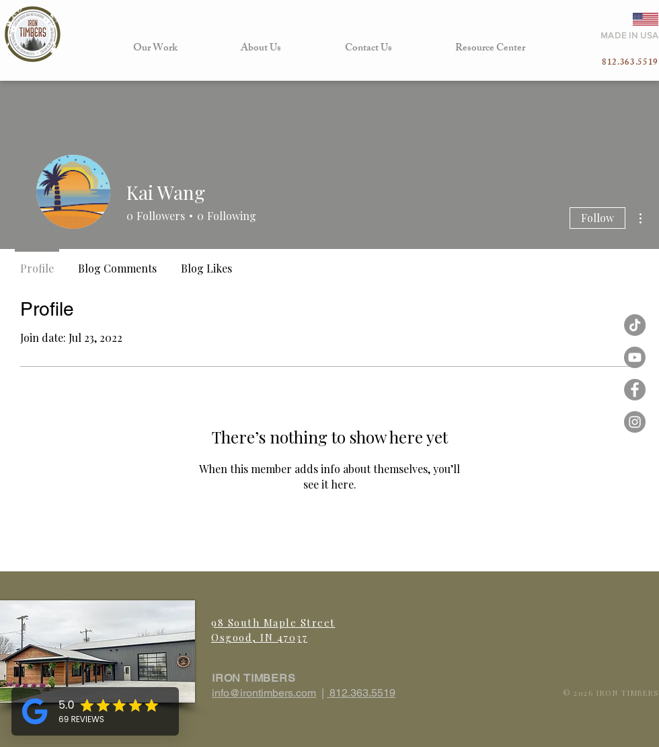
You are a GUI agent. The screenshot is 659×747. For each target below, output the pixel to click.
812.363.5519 (361, 692)
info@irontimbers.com (264, 692)
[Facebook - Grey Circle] (635, 389)
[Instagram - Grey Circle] (635, 422)
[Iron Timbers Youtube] (635, 357)
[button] (155, 48)
